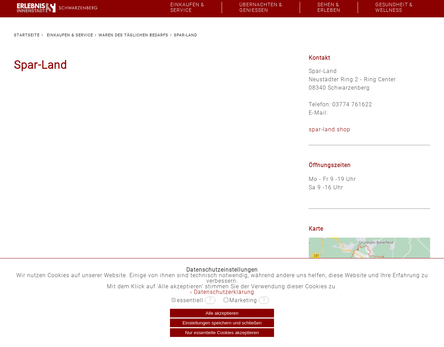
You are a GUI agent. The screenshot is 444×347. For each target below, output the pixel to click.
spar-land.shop (329, 129)
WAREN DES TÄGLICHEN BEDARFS (133, 35)
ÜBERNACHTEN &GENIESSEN (260, 7)
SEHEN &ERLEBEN (328, 7)
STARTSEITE (27, 35)
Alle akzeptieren (222, 313)
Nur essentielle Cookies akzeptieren (222, 332)
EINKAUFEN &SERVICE (187, 7)
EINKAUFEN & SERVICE (70, 35)
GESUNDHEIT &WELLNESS (394, 7)
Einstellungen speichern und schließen (222, 322)
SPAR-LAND (185, 35)
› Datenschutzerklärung (222, 292)
